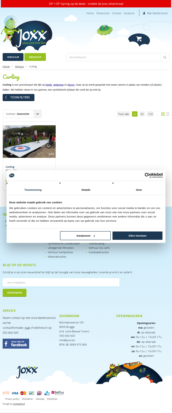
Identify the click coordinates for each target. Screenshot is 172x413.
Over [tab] (139, 189)
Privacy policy (12, 398)
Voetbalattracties (99, 252)
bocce (71, 84)
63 (142, 114)
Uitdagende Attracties (61, 247)
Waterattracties (57, 256)
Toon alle (123, 114)
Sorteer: (17, 114)
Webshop (35, 57)
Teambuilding (96, 243)
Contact (116, 13)
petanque (58, 84)
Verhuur (13, 57)
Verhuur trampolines (60, 252)
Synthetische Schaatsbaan (64, 243)
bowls (49, 84)
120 (150, 114)
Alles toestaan (138, 235)
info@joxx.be (67, 340)
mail (27, 328)
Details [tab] (86, 189)
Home (90, 13)
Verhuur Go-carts (99, 247)
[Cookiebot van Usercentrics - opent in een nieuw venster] (147, 175)
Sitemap (40, 398)
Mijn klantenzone (157, 13)
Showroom (102, 13)
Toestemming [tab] (33, 189)
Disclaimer (27, 398)
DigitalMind (19, 403)
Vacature (129, 13)
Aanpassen (85, 235)
